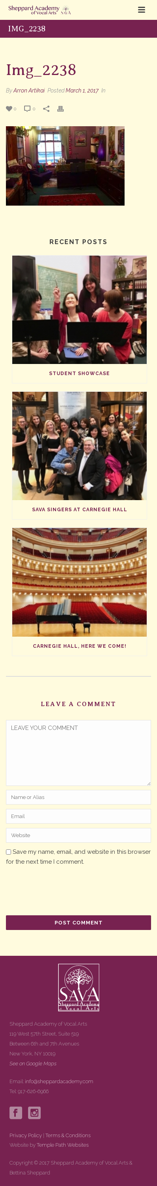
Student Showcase (79, 373)
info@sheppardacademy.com (59, 1081)
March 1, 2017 (82, 90)
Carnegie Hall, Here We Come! (80, 646)
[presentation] (59, 892)
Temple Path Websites (63, 1145)
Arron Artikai (29, 90)
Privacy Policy (25, 1135)
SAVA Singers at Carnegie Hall (79, 509)
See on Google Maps (33, 1064)
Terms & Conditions (68, 1135)
